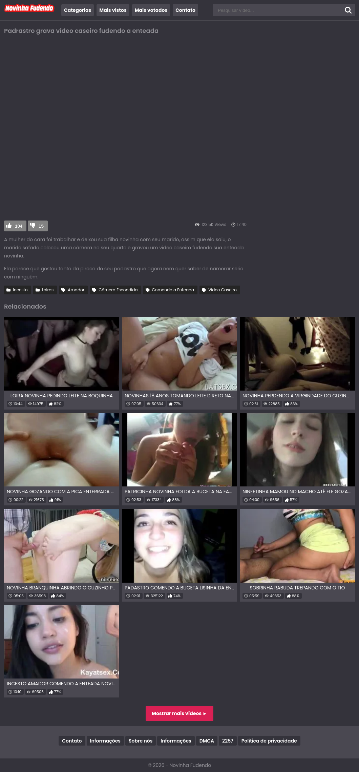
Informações (105, 740)
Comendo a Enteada (173, 290)
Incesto (20, 290)
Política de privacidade (269, 740)
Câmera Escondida (118, 290)
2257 (227, 740)
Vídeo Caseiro (222, 290)
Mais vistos (112, 10)
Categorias (77, 10)
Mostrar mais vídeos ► (179, 713)
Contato (185, 10)
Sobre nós (140, 740)
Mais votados (151, 10)
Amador (76, 290)
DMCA (206, 740)
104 (18, 226)
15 (41, 226)
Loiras (48, 290)
